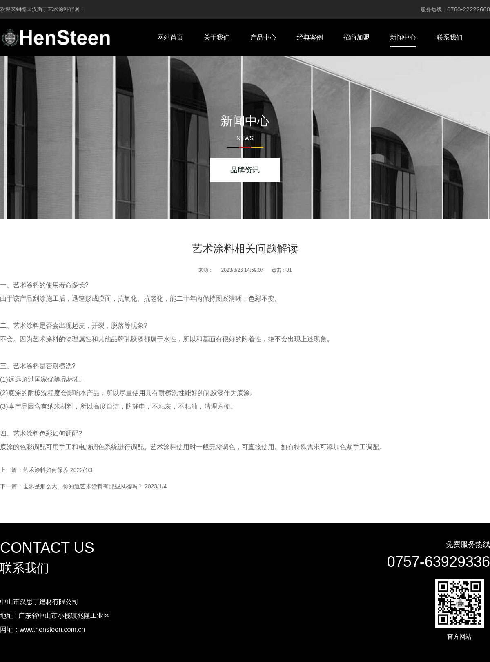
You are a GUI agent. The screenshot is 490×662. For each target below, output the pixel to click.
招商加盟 (356, 37)
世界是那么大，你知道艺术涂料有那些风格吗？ (83, 486)
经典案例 (310, 37)
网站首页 (170, 37)
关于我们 (217, 37)
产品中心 (263, 37)
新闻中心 (403, 37)
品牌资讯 (245, 170)
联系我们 (450, 37)
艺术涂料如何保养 (46, 470)
